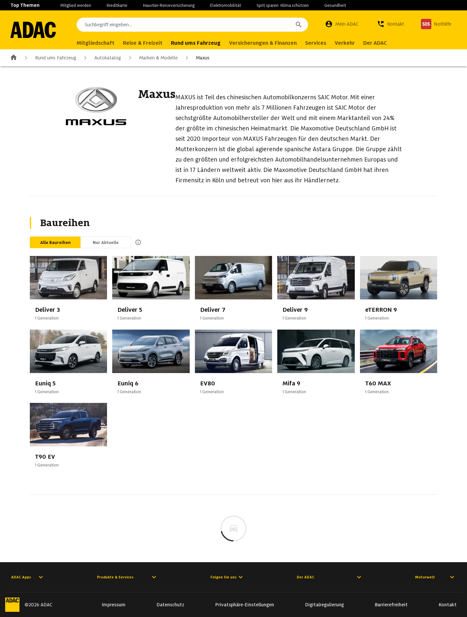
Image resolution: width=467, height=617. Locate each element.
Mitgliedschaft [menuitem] (95, 43)
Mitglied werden (75, 5)
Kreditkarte (117, 5)
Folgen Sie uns (227, 577)
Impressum (114, 605)
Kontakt (448, 605)
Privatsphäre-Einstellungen (244, 605)
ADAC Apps (28, 577)
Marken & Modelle (152, 58)
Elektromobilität (225, 5)
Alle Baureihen (55, 242)
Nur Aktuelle (106, 242)
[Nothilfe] (436, 24)
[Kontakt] (390, 24)
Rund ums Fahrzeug (49, 58)
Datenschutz (170, 605)
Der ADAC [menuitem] (375, 43)
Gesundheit (335, 5)
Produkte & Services (127, 577)
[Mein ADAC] (342, 24)
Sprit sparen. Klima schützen (283, 5)
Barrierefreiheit (391, 605)
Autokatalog (101, 58)
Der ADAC (330, 577)
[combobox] (192, 25)
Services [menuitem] (315, 43)
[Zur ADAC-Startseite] (33, 30)
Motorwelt (435, 577)
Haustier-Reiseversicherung (169, 5)
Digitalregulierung (324, 605)
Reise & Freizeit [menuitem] (142, 43)
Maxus (196, 58)
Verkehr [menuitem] (345, 43)
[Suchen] (299, 24)
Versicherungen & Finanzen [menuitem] (263, 43)
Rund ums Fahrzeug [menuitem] (196, 43)
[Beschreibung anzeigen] (136, 242)
